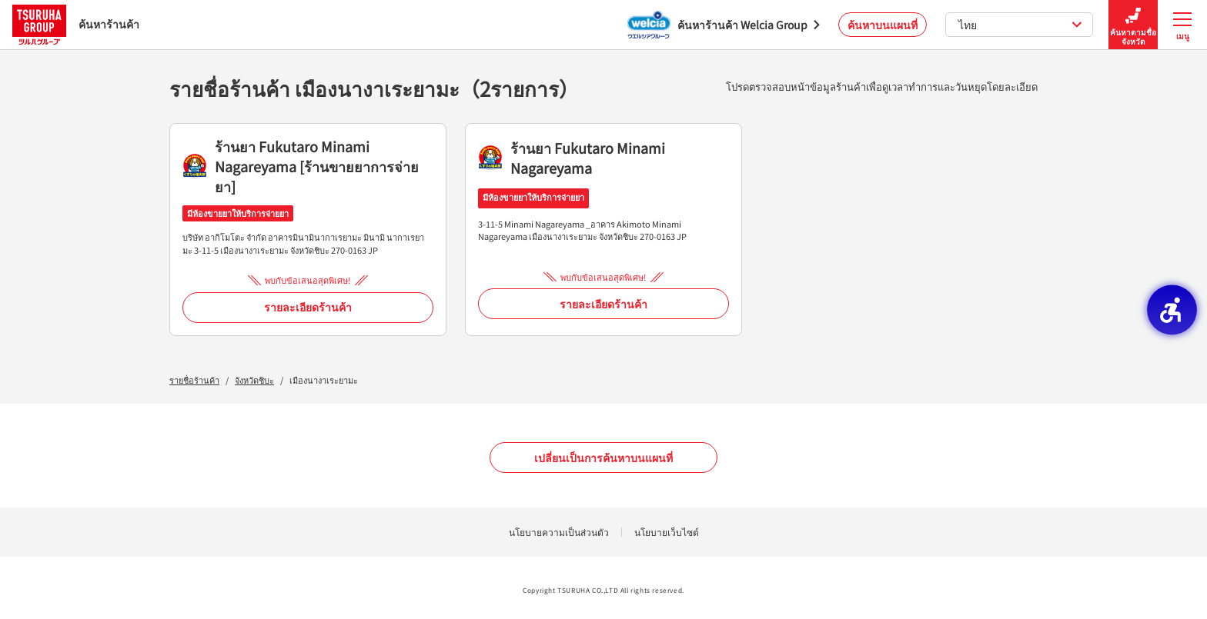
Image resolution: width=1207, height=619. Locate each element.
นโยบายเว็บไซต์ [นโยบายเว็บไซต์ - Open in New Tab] (666, 531)
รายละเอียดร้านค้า (308, 306)
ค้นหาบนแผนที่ (883, 24)
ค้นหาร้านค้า (75, 24)
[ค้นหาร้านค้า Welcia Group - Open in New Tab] (723, 24)
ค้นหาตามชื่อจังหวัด (1133, 25)
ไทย (1020, 24)
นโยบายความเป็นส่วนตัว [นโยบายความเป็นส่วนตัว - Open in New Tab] (559, 531)
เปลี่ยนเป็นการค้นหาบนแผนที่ (603, 457)
